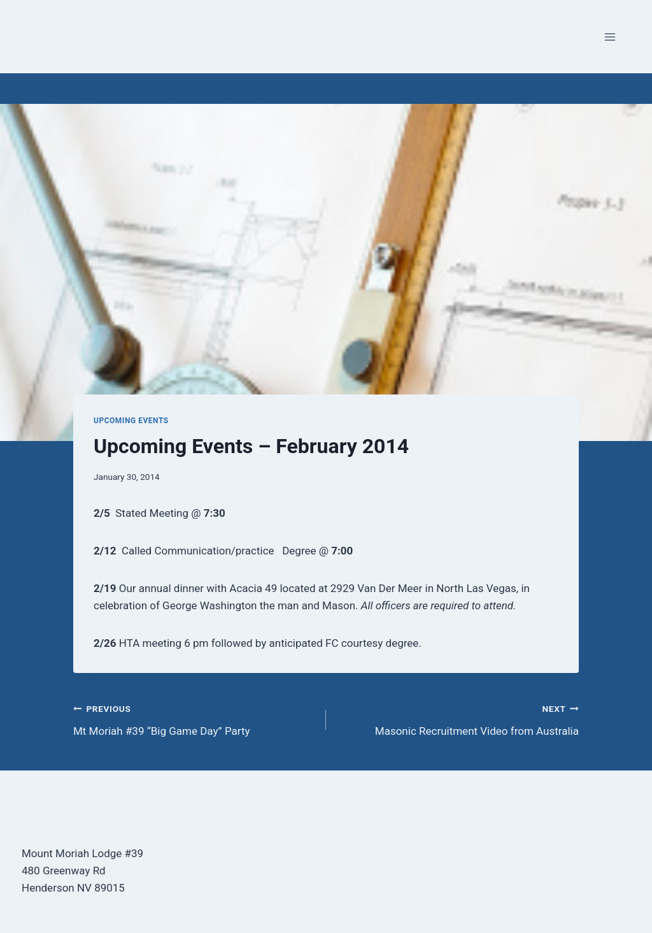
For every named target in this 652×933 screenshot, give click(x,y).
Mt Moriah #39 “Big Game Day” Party (194, 718)
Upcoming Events (131, 420)
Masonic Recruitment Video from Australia (458, 718)
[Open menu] (609, 37)
